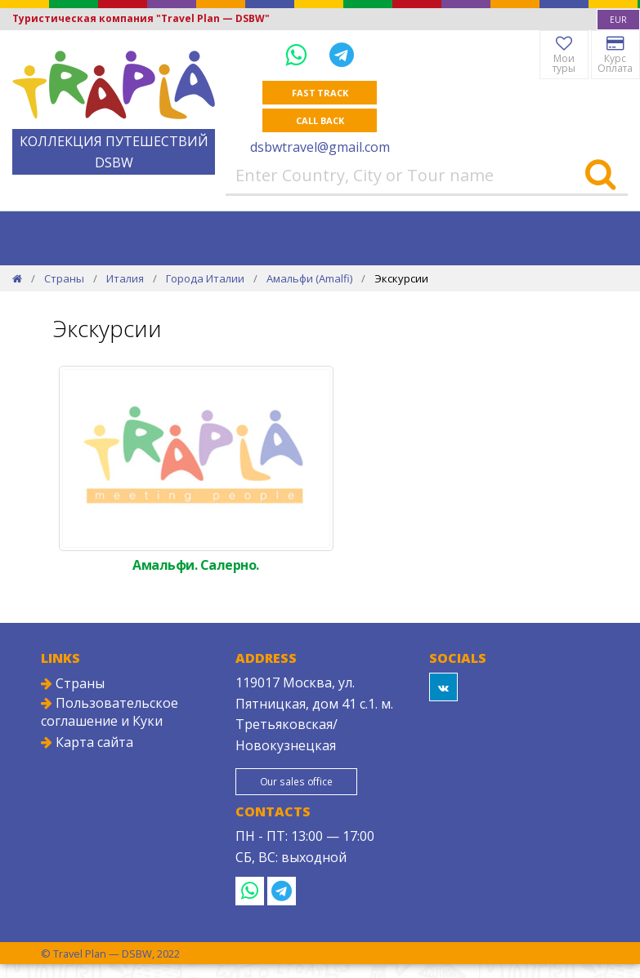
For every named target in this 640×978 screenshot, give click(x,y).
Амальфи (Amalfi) (309, 278)
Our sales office (295, 782)
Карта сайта (87, 742)
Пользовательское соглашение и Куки (109, 712)
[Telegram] (341, 54)
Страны (64, 278)
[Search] (600, 175)
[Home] (17, 278)
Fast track (320, 93)
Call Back (319, 120)
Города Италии (205, 278)
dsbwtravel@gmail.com (320, 147)
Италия (125, 278)
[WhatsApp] (299, 54)
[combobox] (618, 19)
